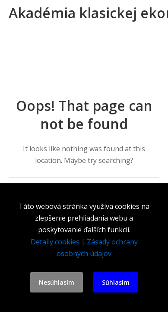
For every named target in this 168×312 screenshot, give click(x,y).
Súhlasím (116, 282)
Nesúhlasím (56, 282)
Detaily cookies (55, 242)
